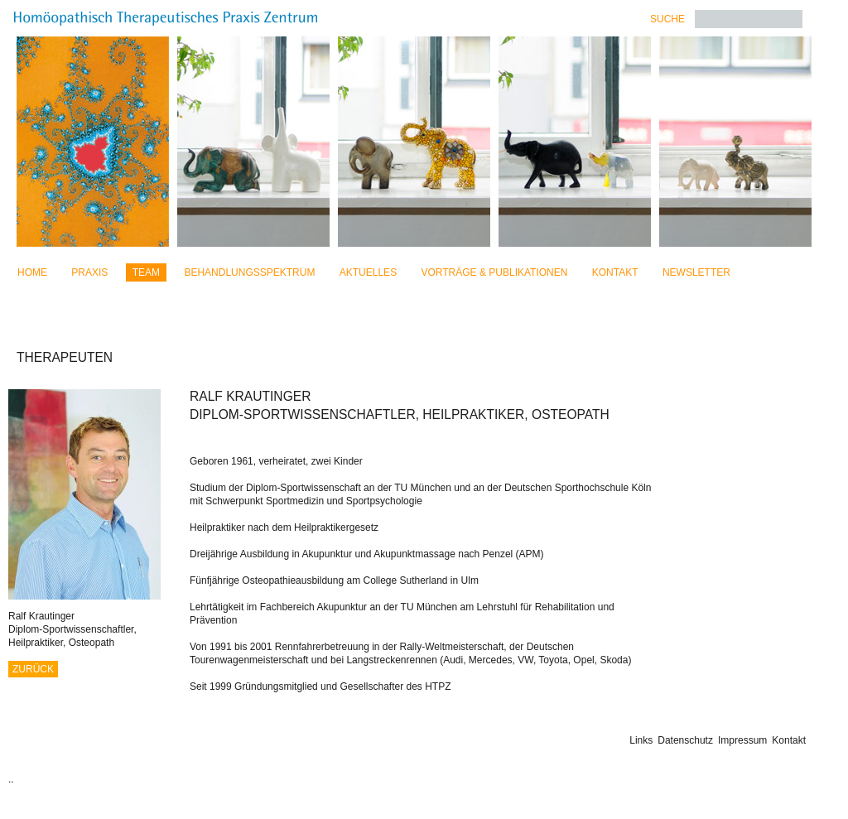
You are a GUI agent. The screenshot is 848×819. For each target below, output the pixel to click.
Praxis (89, 272)
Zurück (33, 669)
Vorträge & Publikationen (494, 272)
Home (32, 272)
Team (146, 272)
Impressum (742, 740)
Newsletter (696, 272)
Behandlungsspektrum (249, 272)
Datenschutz (685, 740)
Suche (667, 19)
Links (641, 740)
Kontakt (615, 272)
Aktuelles (368, 272)
